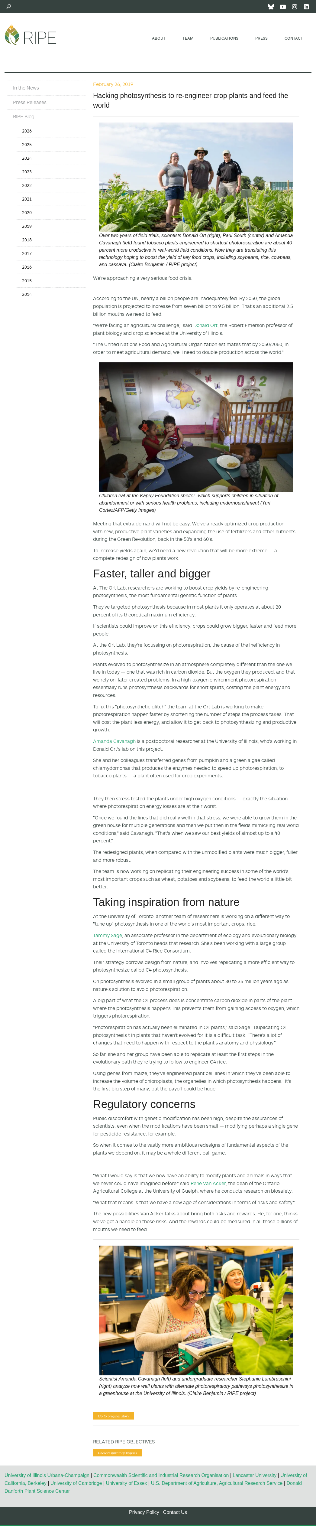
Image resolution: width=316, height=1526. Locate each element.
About (159, 38)
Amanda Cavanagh (114, 741)
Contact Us (175, 1512)
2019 (27, 226)
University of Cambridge (76, 1483)
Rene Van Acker (208, 1183)
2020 (27, 212)
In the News (26, 88)
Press (261, 38)
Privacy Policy (144, 1512)
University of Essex (126, 1483)
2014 (27, 294)
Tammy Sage (107, 935)
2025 (27, 144)
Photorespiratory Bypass (117, 1453)
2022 (27, 185)
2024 (27, 158)
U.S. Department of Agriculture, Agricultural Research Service (217, 1483)
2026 (27, 130)
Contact (294, 38)
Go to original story (113, 1416)
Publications (224, 38)
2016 (27, 267)
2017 (27, 253)
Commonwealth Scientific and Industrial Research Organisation (161, 1475)
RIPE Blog (23, 116)
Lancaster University (254, 1475)
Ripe (30, 34)
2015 (27, 280)
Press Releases (30, 102)
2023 (27, 171)
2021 (27, 198)
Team (187, 38)
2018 (27, 239)
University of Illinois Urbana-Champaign (47, 1475)
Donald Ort (205, 325)
